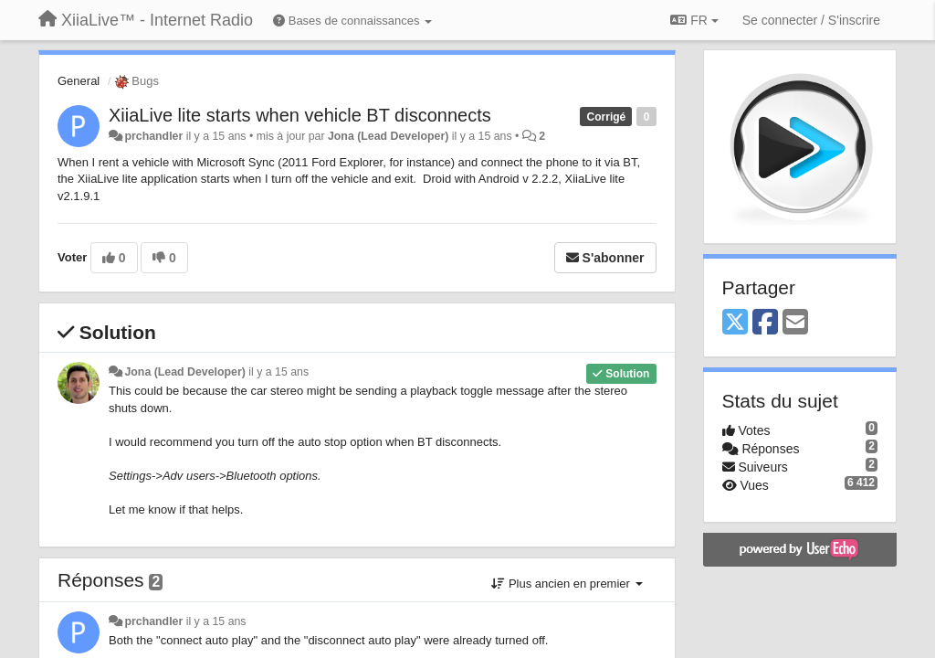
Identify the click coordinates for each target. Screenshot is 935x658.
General (79, 81)
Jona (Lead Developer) (388, 136)
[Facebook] (765, 323)
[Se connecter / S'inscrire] (811, 20)
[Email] (795, 323)
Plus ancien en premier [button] (566, 583)
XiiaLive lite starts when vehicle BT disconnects (300, 115)
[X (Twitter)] (735, 323)
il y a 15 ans (278, 372)
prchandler (153, 136)
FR (694, 20)
